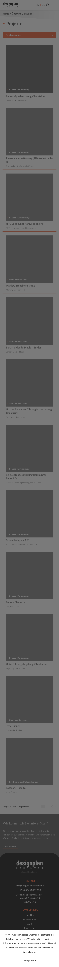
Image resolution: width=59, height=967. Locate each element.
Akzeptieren (29, 960)
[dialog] (29, 483)
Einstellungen (29, 952)
